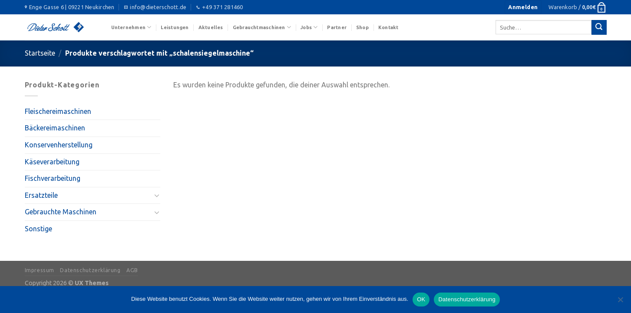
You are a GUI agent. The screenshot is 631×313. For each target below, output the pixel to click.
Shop (362, 27)
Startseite (40, 53)
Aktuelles (210, 27)
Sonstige (38, 229)
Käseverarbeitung (52, 162)
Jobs (309, 27)
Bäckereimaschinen (55, 128)
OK (421, 299)
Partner (337, 27)
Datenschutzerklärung (90, 270)
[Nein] (620, 302)
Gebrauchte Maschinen (60, 212)
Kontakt (388, 27)
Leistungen (174, 27)
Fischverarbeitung (52, 178)
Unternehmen (131, 27)
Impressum (40, 270)
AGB (132, 270)
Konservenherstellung (59, 145)
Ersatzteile (41, 195)
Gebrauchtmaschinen (262, 27)
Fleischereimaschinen (58, 111)
